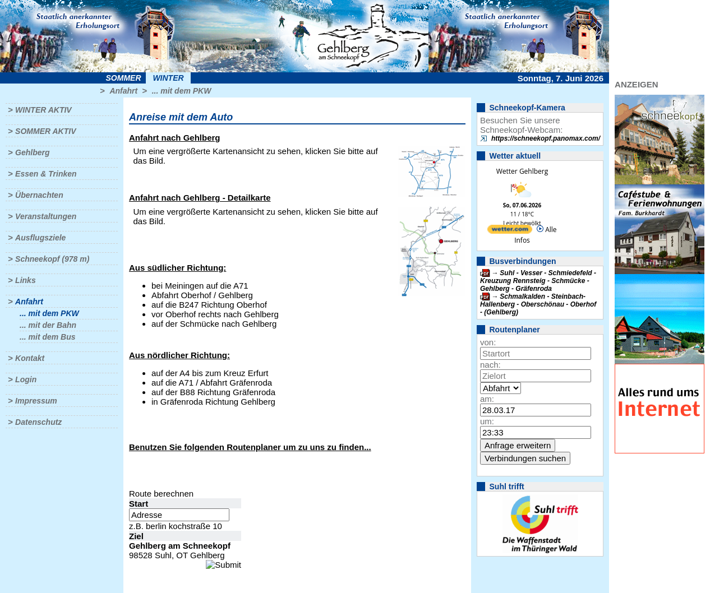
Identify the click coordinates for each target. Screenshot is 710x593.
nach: (490, 364)
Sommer (123, 77)
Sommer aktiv (45, 131)
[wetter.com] (509, 231)
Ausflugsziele (40, 237)
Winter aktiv (43, 109)
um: (487, 421)
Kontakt (29, 358)
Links (25, 280)
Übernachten (39, 195)
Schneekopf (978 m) (52, 258)
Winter (168, 77)
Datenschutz (38, 422)
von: (488, 342)
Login (25, 379)
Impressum (36, 400)
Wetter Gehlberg (522, 171)
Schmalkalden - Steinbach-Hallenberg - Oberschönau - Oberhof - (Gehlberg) (538, 304)
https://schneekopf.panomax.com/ (545, 138)
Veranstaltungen (45, 216)
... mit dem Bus (48, 336)
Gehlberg (32, 152)
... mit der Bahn (48, 325)
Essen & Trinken (45, 173)
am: (487, 399)
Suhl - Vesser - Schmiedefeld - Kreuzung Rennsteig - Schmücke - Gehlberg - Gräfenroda (538, 281)
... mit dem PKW (181, 90)
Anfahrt (123, 90)
